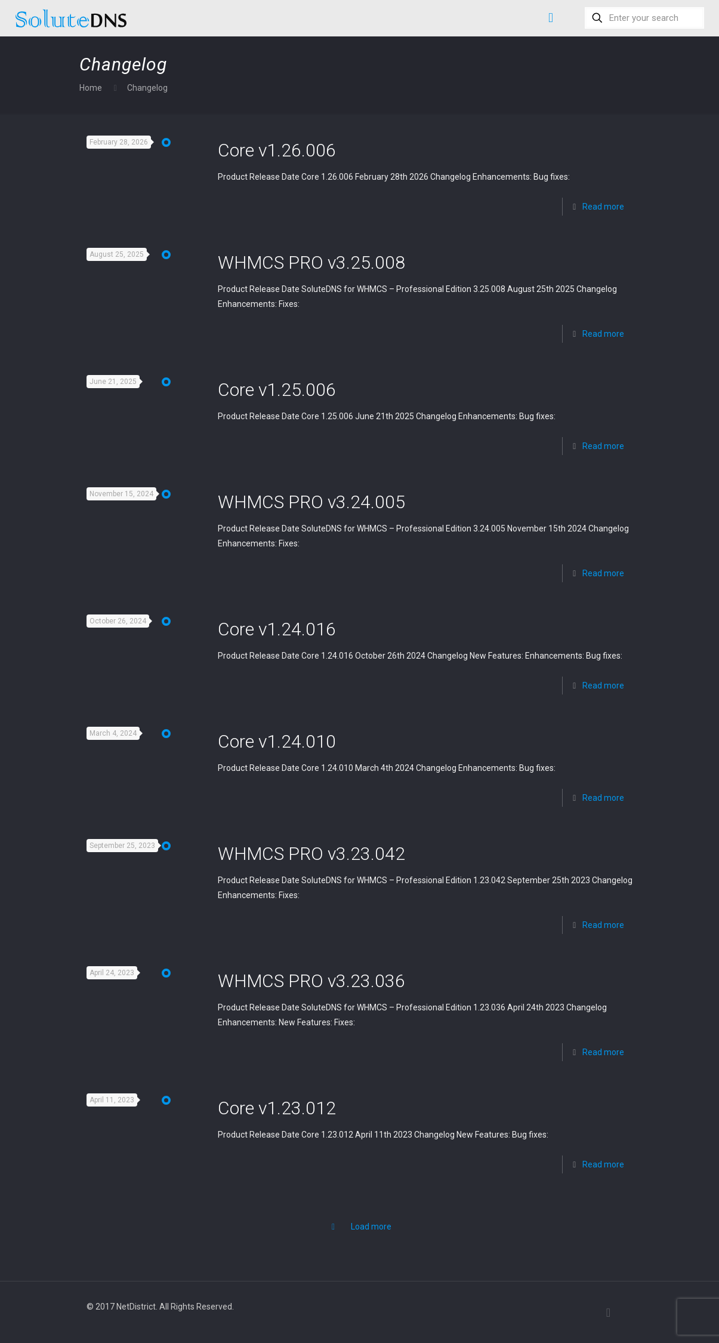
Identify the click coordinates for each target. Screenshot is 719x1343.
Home (90, 88)
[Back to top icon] (608, 1312)
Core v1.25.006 (277, 389)
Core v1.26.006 (277, 150)
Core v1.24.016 (277, 629)
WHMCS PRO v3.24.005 (311, 501)
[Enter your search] (644, 18)
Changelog (147, 88)
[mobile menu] (551, 18)
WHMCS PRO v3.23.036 (311, 980)
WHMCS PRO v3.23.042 (311, 853)
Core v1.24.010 (277, 741)
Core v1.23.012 (277, 1108)
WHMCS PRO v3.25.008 (311, 262)
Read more (603, 206)
